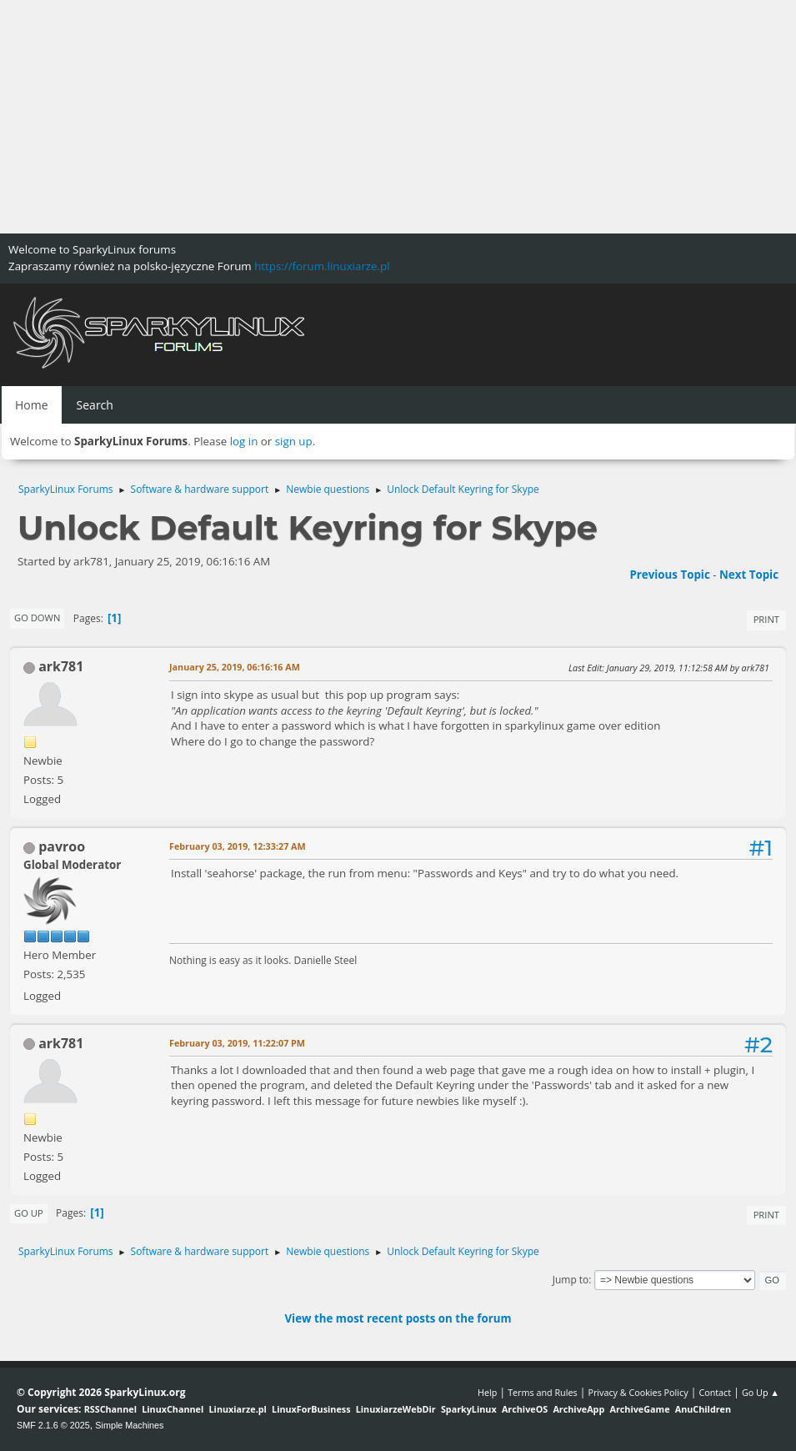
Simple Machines (129, 1425)
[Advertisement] (398, 116)
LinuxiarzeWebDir (396, 1409)
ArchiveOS (525, 1409)
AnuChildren (703, 1409)
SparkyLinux (469, 1409)
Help (487, 1392)
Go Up (28, 1213)
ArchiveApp (578, 1409)
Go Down (37, 617)
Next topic (748, 574)
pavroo (61, 846)
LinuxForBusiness (311, 1409)
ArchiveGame (639, 1409)
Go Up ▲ (760, 1392)
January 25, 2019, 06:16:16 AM (234, 666)
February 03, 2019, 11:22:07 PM (237, 1043)
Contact (714, 1392)
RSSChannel (110, 1409)
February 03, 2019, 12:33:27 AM (237, 846)
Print (766, 619)
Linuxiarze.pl (238, 1409)
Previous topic (669, 574)
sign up (294, 441)
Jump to (571, 1280)
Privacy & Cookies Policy (638, 1392)
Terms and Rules (543, 1392)
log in (244, 441)
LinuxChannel (172, 1409)
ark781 (60, 666)
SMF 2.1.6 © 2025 (53, 1425)
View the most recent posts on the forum (397, 1318)
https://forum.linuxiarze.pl (321, 266)
